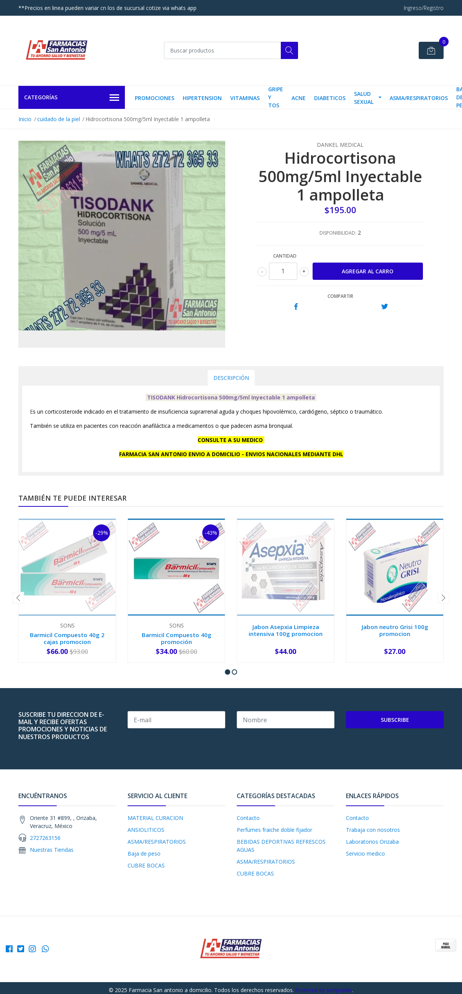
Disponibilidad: (337, 233)
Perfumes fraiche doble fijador (274, 829)
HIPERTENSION (202, 98)
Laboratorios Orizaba (372, 841)
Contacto (248, 817)
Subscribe (395, 719)
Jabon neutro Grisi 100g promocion (395, 630)
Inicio (24, 119)
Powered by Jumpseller (323, 990)
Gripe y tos (275, 97)
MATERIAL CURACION (155, 817)
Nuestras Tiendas (52, 849)
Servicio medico (365, 853)
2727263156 (45, 837)
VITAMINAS (245, 98)
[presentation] (18, 597)
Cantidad (285, 256)
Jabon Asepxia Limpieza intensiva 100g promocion (286, 630)
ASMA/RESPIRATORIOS (419, 98)
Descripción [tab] (231, 377)
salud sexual (364, 97)
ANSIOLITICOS (146, 829)
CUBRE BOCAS (146, 865)
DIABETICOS (330, 98)
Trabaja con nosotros (373, 829)
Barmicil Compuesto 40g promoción (176, 638)
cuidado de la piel (58, 119)
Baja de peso (144, 853)
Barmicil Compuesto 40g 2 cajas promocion (67, 638)
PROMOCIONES (154, 98)
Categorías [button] (71, 98)
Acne (299, 98)
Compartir (340, 296)
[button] (227, 672)
